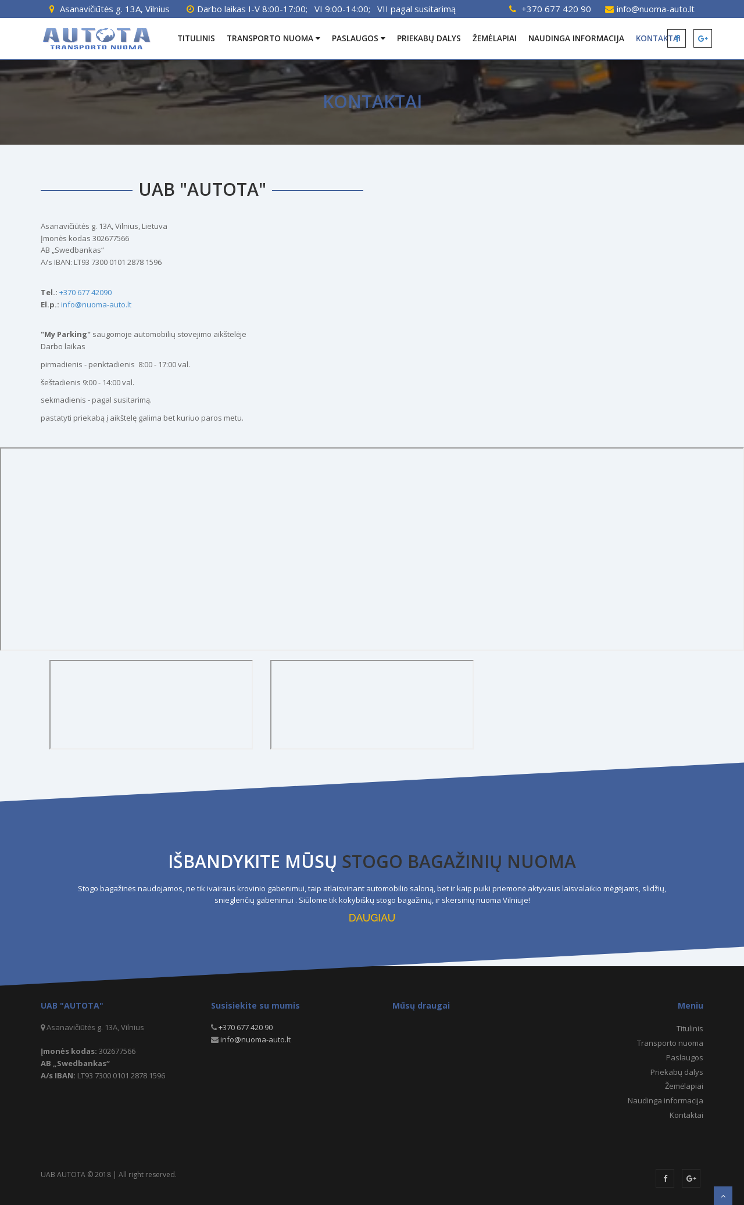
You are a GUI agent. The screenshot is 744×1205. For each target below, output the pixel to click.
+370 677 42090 (85, 292)
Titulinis (196, 38)
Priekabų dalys (429, 38)
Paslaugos (358, 38)
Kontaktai (686, 1115)
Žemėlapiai (495, 38)
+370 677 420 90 (556, 9)
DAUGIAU (372, 918)
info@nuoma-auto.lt (656, 9)
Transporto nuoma (273, 38)
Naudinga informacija (576, 38)
